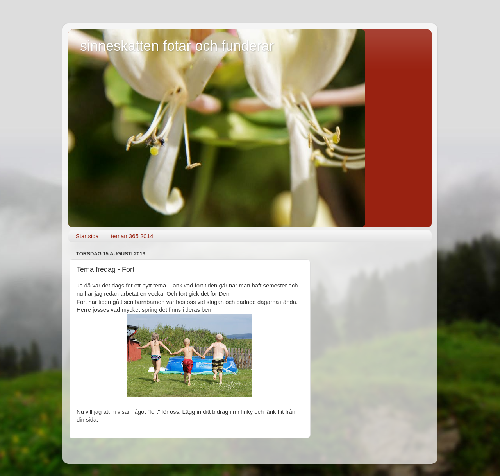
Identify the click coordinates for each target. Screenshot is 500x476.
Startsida (87, 236)
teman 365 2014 (132, 236)
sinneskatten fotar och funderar (177, 46)
